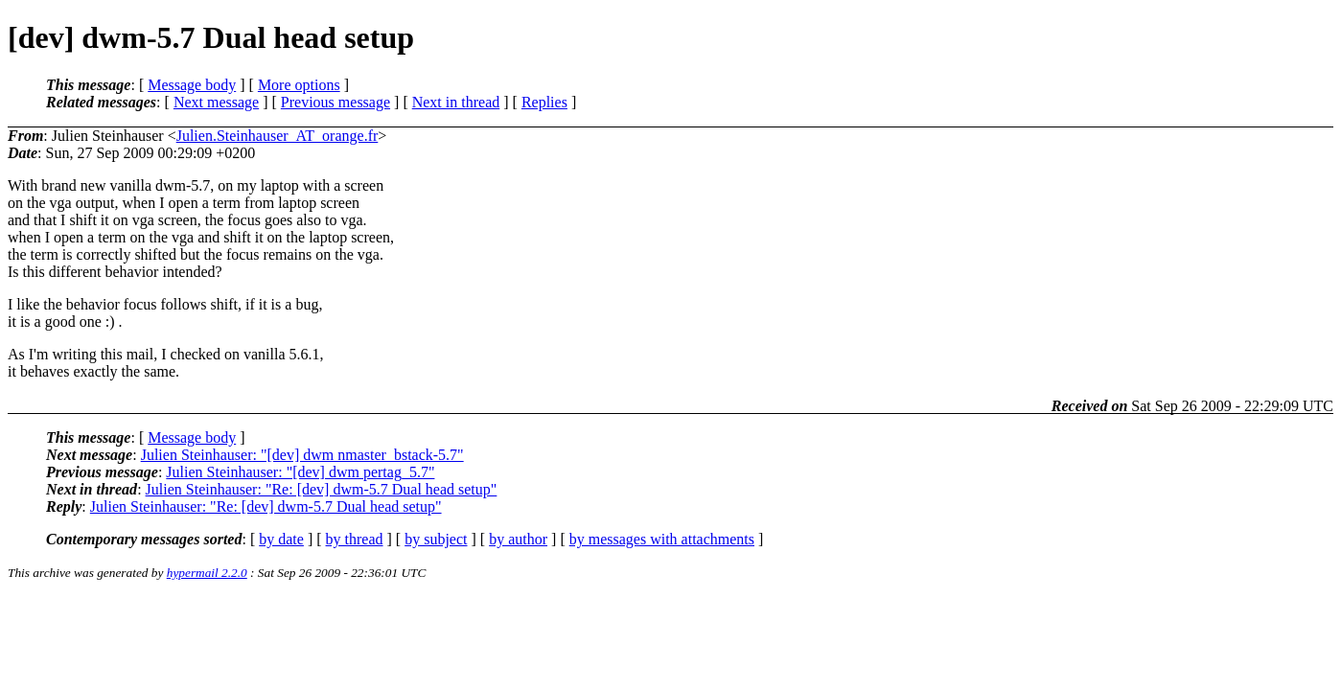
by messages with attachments (661, 539)
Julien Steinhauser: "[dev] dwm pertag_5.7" (300, 472)
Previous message (335, 102)
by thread (354, 539)
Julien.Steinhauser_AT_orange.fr (277, 135)
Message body (192, 85)
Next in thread (456, 102)
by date (281, 539)
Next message (216, 102)
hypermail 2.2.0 (207, 572)
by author (518, 539)
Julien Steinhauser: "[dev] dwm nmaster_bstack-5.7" (302, 455)
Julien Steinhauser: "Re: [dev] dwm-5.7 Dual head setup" (321, 489)
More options (299, 85)
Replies (544, 102)
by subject (436, 539)
